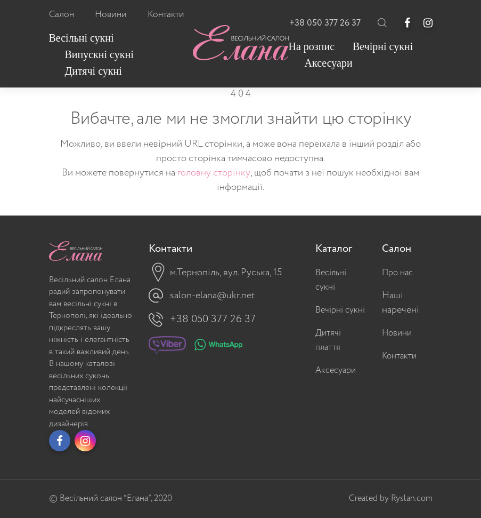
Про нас (397, 273)
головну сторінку (213, 173)
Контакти (399, 356)
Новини (397, 333)
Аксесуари (335, 370)
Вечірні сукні (340, 310)
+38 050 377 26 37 (325, 23)
